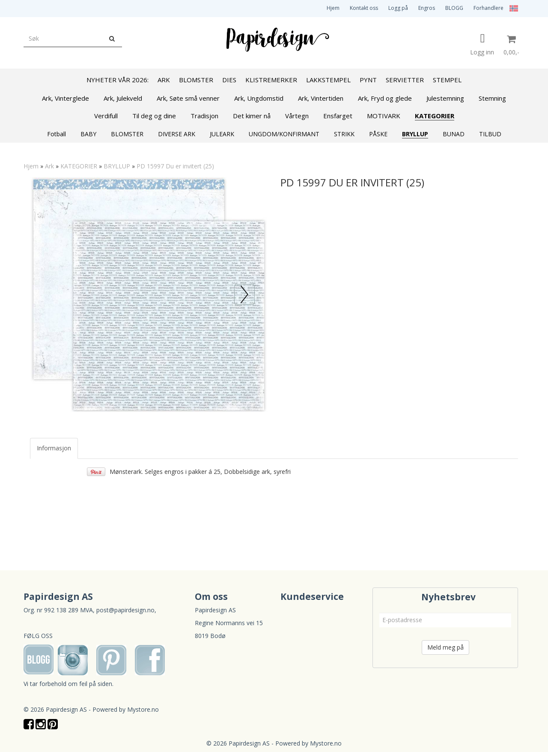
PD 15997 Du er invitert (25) (175, 166)
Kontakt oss (364, 8)
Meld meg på (445, 647)
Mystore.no (143, 709)
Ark (49, 166)
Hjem (333, 8)
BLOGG (454, 8)
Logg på (398, 8)
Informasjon (54, 448)
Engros (426, 8)
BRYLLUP (117, 166)
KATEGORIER (78, 166)
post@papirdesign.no (125, 610)
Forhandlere (488, 8)
